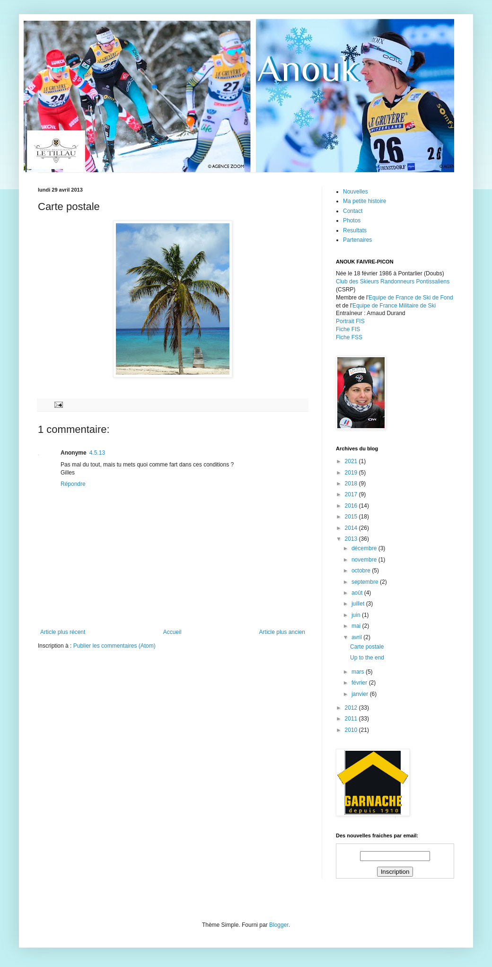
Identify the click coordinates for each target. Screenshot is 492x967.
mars (358, 671)
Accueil (172, 632)
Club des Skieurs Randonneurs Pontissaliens (392, 281)
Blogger (279, 925)
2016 (352, 505)
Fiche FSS (349, 337)
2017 (352, 494)
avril (357, 637)
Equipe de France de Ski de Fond (411, 297)
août (357, 592)
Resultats (355, 230)
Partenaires (357, 240)
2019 (352, 472)
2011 (352, 718)
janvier (360, 694)
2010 (352, 730)
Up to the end (367, 657)
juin (356, 615)
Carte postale (367, 646)
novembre (364, 559)
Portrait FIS (350, 321)
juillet (358, 603)
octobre (361, 570)
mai (356, 626)
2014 (352, 528)
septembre (365, 582)
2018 (352, 483)
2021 (352, 461)
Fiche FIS (348, 329)
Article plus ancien (282, 632)
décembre (364, 548)
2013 (352, 539)
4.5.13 (97, 452)
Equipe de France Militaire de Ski (394, 305)
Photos (351, 220)
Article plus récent (62, 632)
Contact (352, 211)
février (360, 682)
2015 (352, 516)
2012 (352, 707)
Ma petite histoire (364, 201)
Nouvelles (355, 191)
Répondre (73, 484)
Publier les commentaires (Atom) (114, 645)
